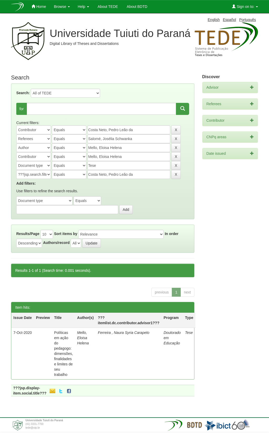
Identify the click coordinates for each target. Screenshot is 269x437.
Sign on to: (245, 6)
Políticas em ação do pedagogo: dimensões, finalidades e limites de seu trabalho (63, 354)
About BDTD (136, 6)
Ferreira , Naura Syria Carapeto (123, 333)
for (21, 109)
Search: (23, 93)
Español (229, 20)
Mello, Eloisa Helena (83, 338)
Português (247, 20)
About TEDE (107, 6)
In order (171, 234)
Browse (62, 6)
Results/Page (27, 234)
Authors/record (56, 243)
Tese (189, 333)
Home (39, 6)
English (214, 20)
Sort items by (65, 234)
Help (83, 6)
